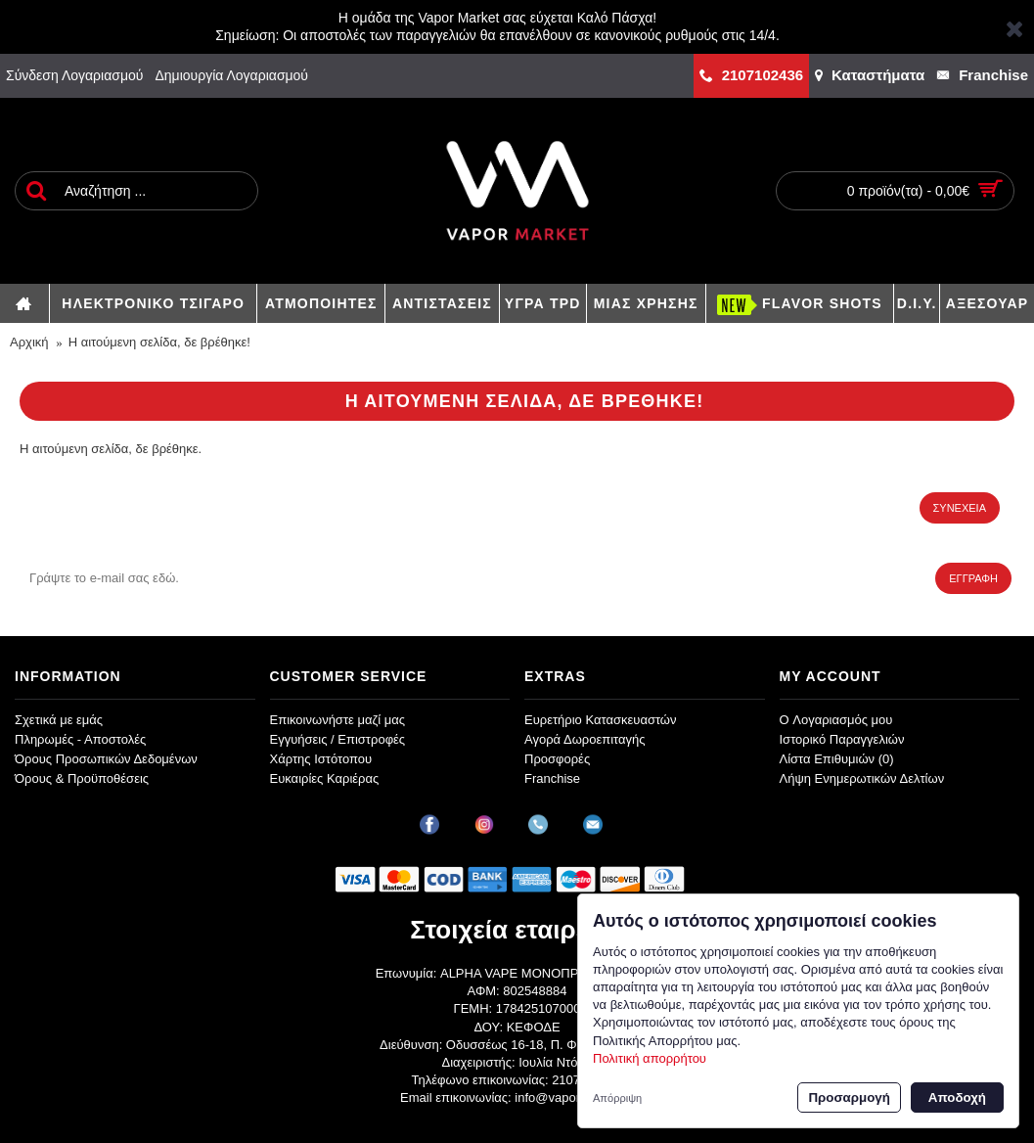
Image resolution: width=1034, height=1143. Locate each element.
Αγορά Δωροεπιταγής (585, 739)
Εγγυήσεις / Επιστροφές (338, 739)
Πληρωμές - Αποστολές (80, 739)
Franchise (552, 778)
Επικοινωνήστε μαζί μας (337, 719)
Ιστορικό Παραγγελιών (842, 739)
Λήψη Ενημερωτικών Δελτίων (862, 778)
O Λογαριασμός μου (836, 719)
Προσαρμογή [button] (848, 1097)
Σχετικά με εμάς (59, 719)
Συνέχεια (959, 508)
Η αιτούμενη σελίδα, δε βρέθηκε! (159, 342)
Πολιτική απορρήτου (649, 1058)
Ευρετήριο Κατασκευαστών (600, 719)
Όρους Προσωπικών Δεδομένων (106, 759)
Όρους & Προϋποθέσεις (82, 778)
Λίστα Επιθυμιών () (837, 759)
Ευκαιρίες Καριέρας (325, 778)
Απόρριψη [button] (617, 1098)
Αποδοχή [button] (957, 1097)
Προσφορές (557, 759)
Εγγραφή (973, 578)
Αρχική (29, 342)
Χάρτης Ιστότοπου (321, 759)
